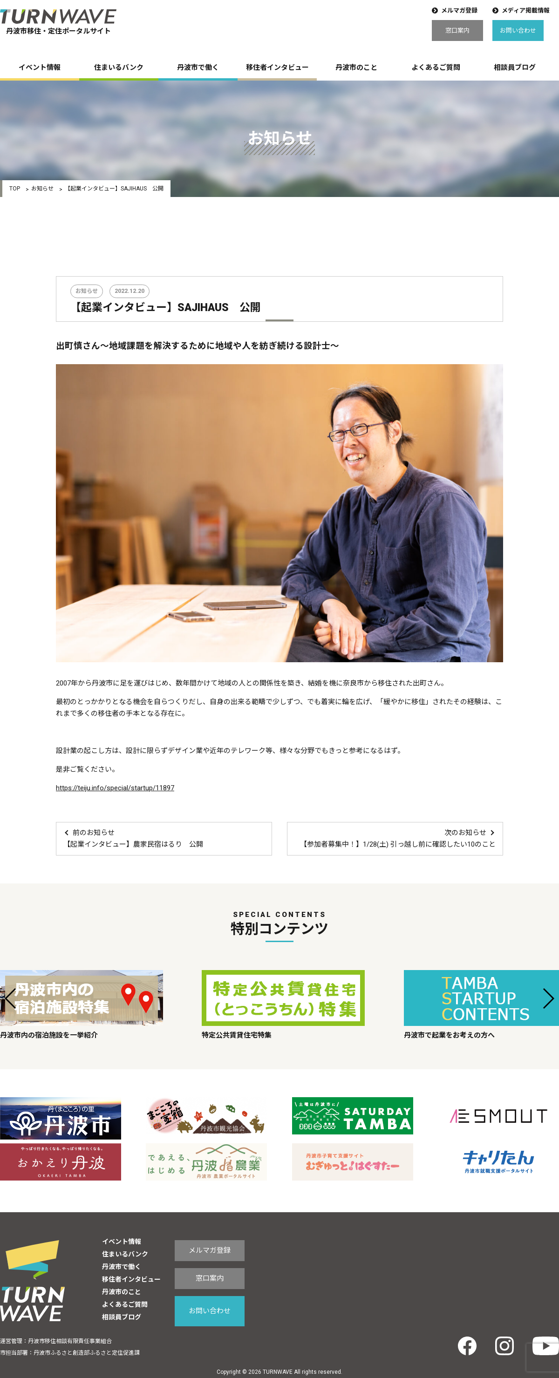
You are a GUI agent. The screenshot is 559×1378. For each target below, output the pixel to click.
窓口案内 (457, 30)
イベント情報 (40, 67)
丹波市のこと (356, 67)
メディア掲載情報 (526, 10)
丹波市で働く (198, 67)
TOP (14, 188)
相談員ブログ (515, 67)
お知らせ (42, 188)
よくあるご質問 (435, 67)
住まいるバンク (118, 67)
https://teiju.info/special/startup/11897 (115, 788)
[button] (11, 998)
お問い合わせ (518, 30)
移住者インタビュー (277, 67)
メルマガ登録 (459, 10)
